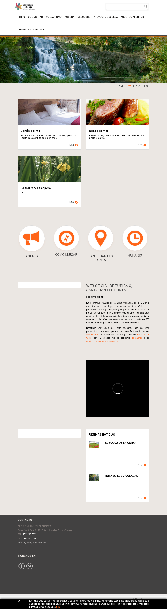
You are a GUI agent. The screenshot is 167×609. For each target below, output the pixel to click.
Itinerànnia (137, 338)
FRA (146, 86)
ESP (129, 86)
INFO (139, 464)
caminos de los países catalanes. (102, 341)
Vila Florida (92, 334)
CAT (121, 86)
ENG (138, 86)
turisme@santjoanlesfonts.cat (32, 542)
